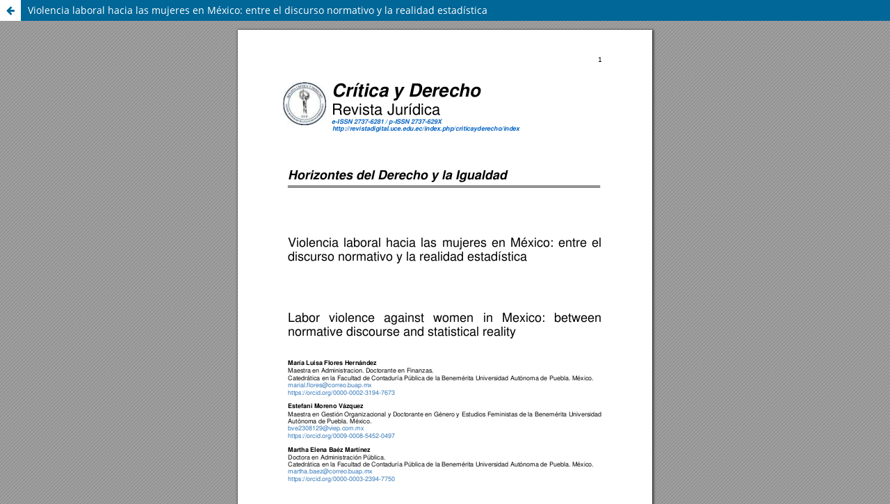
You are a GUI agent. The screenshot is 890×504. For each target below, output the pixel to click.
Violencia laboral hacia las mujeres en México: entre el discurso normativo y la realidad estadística (257, 10)
